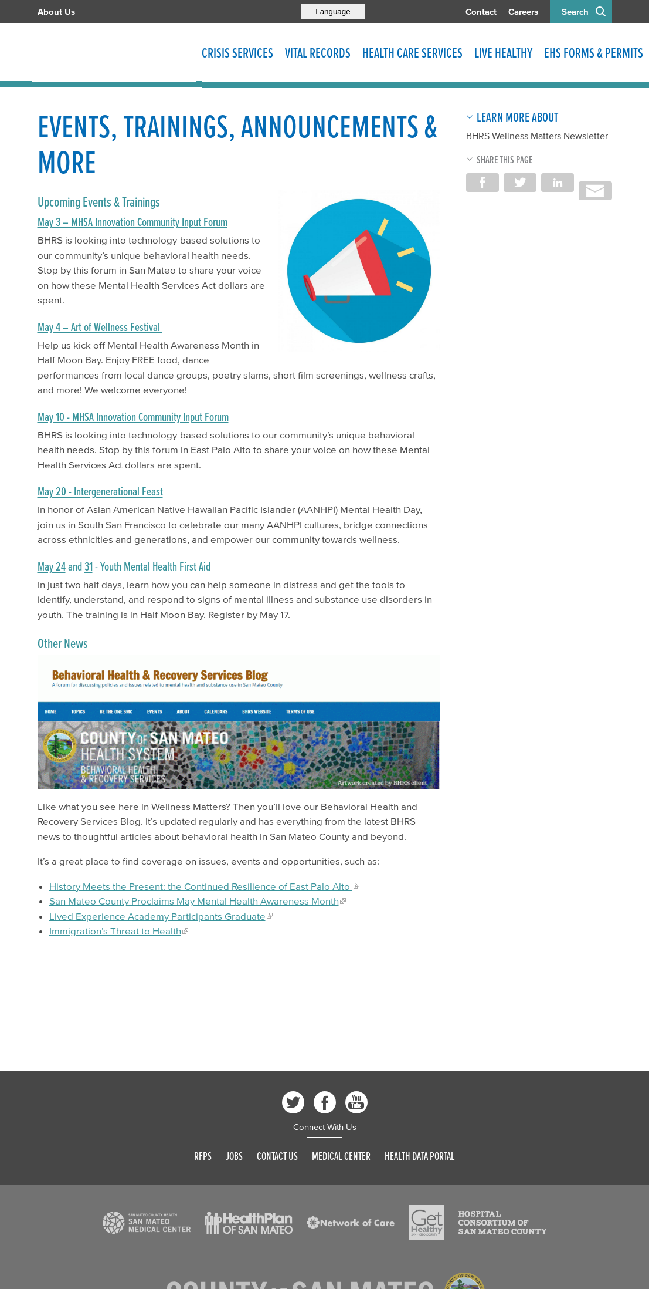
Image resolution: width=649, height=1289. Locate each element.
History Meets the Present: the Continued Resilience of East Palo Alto (200, 886)
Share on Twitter (520, 182)
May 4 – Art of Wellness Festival (100, 326)
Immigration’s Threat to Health (115, 930)
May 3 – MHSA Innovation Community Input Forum (132, 221)
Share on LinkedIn (557, 182)
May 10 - (55, 416)
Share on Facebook (482, 182)
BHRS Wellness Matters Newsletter (537, 135)
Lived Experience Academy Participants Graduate (157, 916)
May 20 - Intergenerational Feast (100, 491)
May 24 (52, 566)
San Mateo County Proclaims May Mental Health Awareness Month (194, 900)
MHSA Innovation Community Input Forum (150, 416)
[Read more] (358, 270)
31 (88, 566)
